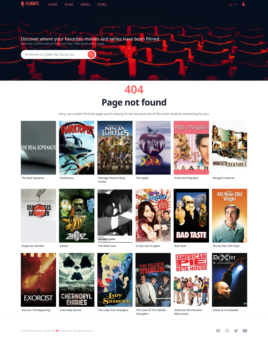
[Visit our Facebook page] (218, 331)
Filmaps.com (35, 330)
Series (85, 4)
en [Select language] (233, 5)
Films (69, 4)
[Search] (54, 54)
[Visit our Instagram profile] (227, 331)
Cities (101, 4)
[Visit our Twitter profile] (236, 331)
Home (52, 4)
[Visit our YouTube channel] (245, 331)
